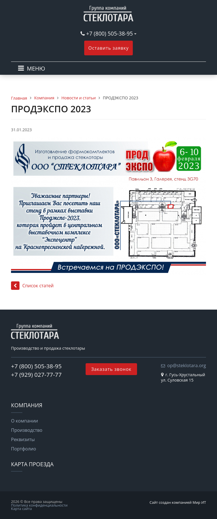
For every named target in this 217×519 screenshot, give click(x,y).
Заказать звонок (111, 369)
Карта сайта (21, 508)
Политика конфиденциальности (39, 505)
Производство (26, 430)
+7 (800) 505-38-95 (109, 33)
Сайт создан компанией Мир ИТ (177, 502)
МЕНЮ (36, 68)
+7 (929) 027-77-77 (36, 374)
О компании (24, 421)
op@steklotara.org (186, 365)
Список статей (32, 286)
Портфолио (23, 448)
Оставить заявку (108, 48)
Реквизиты (23, 439)
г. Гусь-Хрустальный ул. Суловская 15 (183, 377)
